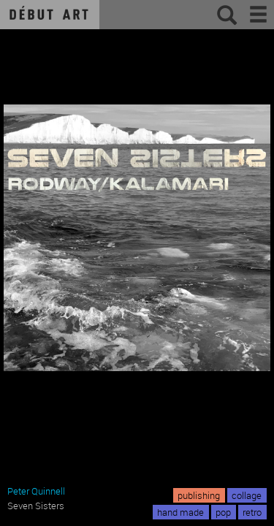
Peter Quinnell (36, 491)
